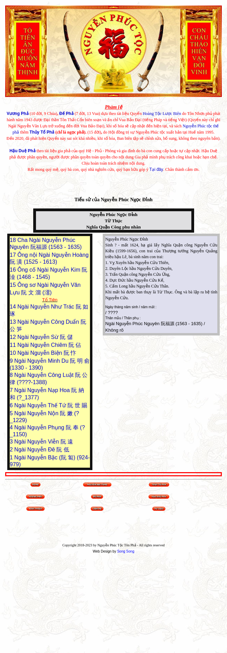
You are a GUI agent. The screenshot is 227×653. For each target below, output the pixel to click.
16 (13, 270)
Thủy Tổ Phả (41, 132)
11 (13, 345)
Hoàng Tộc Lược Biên (162, 113)
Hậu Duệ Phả (23, 150)
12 (13, 337)
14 (13, 307)
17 (13, 255)
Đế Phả (66, 113)
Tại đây (156, 169)
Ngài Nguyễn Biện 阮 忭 (46, 353)
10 (13, 353)
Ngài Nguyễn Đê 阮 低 (41, 449)
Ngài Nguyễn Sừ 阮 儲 (45, 337)
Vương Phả (17, 113)
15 (13, 285)
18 (13, 240)
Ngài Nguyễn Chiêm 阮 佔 (49, 345)
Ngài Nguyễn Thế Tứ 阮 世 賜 (50, 405)
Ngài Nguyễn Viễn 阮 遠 (43, 442)
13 (13, 322)
